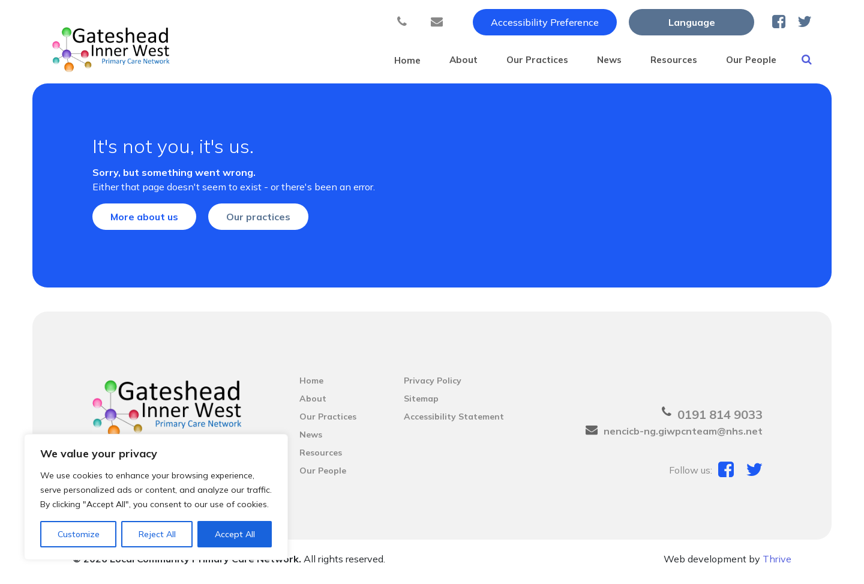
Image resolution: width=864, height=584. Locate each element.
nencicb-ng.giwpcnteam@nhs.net (683, 437)
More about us (144, 223)
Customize (79, 534)
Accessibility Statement (454, 422)
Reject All (157, 534)
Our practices (258, 223)
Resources (652, 59)
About (412, 59)
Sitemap (421, 404)
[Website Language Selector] (691, 22)
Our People (739, 59)
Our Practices (495, 59)
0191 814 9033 (720, 420)
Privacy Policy (432, 386)
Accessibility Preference (545, 22)
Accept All (235, 534)
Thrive (777, 565)
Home (348, 59)
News (577, 59)
